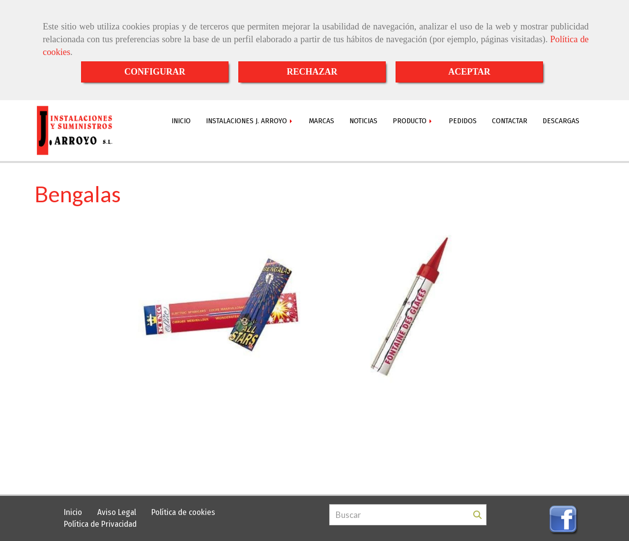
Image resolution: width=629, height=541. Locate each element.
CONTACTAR (509, 120)
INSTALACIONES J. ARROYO (250, 120)
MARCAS (321, 120)
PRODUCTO (413, 120)
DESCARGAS (561, 120)
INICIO (181, 120)
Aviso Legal (116, 512)
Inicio (73, 512)
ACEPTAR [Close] (469, 72)
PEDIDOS (463, 120)
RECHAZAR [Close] (311, 72)
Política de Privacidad (100, 524)
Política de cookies (183, 512)
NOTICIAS (363, 120)
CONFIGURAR (154, 72)
